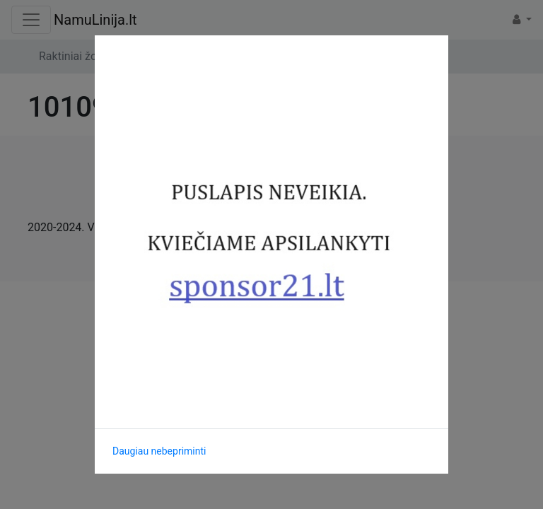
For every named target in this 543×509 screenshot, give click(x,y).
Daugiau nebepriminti (159, 451)
